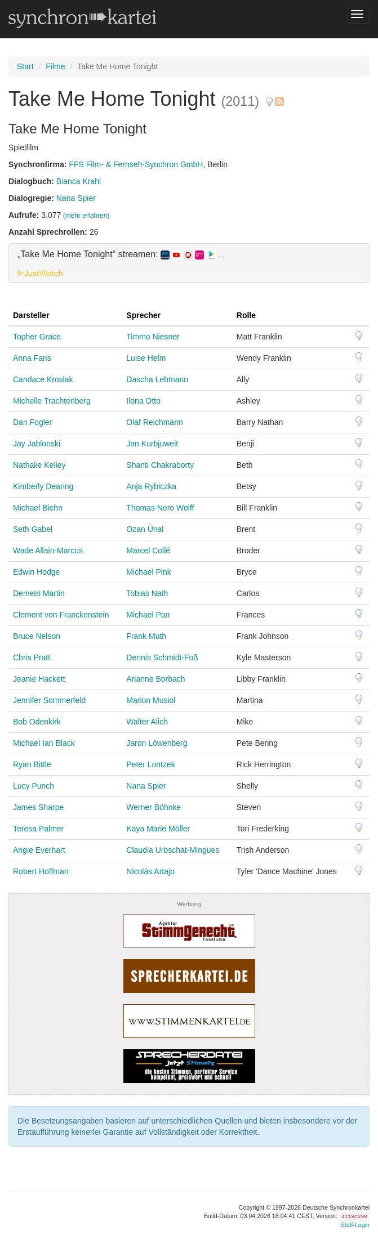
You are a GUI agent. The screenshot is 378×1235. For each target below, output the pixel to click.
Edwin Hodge (36, 571)
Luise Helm (146, 358)
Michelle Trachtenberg (52, 400)
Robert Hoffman (41, 871)
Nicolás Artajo (150, 871)
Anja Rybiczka (151, 486)
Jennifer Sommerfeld (49, 700)
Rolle (246, 315)
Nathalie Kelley (39, 464)
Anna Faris (32, 358)
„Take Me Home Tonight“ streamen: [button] (120, 254)
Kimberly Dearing (43, 486)
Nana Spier (76, 198)
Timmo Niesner (152, 336)
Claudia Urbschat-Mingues (172, 849)
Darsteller (31, 315)
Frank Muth (146, 636)
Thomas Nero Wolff (160, 507)
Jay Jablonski (36, 443)
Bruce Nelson (36, 636)
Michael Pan (148, 614)
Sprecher (143, 315)
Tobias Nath (147, 593)
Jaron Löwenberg (156, 743)
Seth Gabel (32, 529)
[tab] (189, 263)
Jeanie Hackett (39, 678)
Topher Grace (37, 336)
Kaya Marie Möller (158, 828)
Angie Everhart (39, 849)
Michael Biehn (38, 507)
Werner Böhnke (153, 807)
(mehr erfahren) (86, 216)
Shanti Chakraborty (160, 464)
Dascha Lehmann (157, 379)
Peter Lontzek (150, 764)
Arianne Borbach (155, 678)
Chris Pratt (31, 657)
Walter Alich (146, 721)
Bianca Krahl (78, 181)
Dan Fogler (32, 422)
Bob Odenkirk (37, 721)
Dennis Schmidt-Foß (162, 657)
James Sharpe (38, 807)
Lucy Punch (33, 785)
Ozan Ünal (144, 529)
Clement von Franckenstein (61, 614)
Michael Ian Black (44, 743)
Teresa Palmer (38, 828)
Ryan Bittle (32, 764)
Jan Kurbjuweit (152, 443)
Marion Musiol (150, 700)
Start (25, 66)
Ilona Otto (143, 400)
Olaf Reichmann (154, 422)
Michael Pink (148, 571)
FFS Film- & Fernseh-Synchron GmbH (136, 164)
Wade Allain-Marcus (48, 550)
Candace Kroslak (43, 379)
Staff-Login (355, 1224)
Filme (55, 66)
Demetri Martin (39, 593)
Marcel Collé (148, 550)
